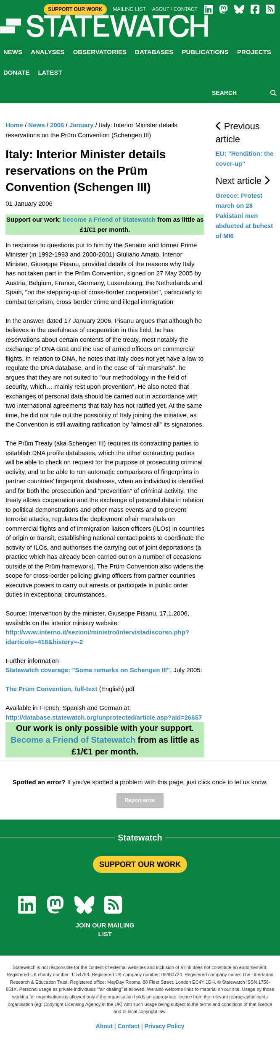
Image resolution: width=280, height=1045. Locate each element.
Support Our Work (75, 9)
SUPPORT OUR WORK (140, 864)
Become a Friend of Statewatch (73, 739)
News (12, 51)
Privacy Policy (165, 1026)
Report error (139, 800)
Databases (154, 51)
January (81, 124)
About (104, 1026)
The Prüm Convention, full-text (51, 688)
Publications (205, 51)
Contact (129, 1026)
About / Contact (175, 9)
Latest (50, 72)
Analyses (47, 51)
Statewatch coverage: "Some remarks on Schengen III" (87, 669)
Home (14, 124)
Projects (254, 51)
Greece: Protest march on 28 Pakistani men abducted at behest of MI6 (244, 215)
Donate (16, 72)
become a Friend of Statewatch (109, 219)
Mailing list (129, 9)
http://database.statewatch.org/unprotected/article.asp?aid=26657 (103, 717)
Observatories (100, 51)
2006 (57, 124)
